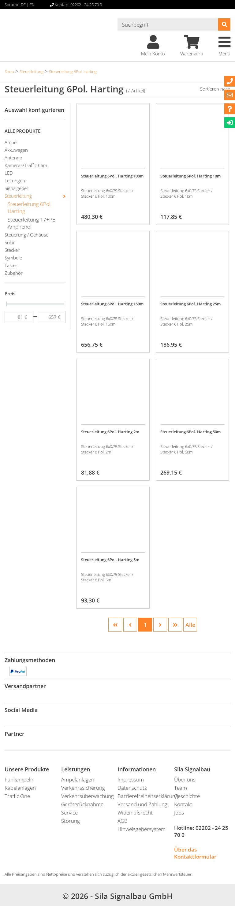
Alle (190, 624)
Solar (10, 242)
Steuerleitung (31, 71)
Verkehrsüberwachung (87, 796)
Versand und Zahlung (142, 804)
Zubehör (14, 273)
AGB (123, 820)
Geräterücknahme (82, 804)
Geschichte (187, 796)
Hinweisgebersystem (142, 829)
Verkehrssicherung (83, 787)
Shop (9, 71)
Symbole (13, 258)
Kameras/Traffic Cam (26, 165)
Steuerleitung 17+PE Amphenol (31, 223)
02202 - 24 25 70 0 (201, 831)
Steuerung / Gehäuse (26, 235)
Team (180, 787)
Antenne (13, 158)
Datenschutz (132, 787)
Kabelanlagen (20, 787)
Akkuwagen (16, 150)
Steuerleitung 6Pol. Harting (73, 71)
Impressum (131, 779)
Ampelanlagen (77, 779)
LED (9, 173)
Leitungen (15, 180)
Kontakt (183, 804)
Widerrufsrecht (135, 812)
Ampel (11, 142)
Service (69, 812)
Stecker (12, 250)
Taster (11, 265)
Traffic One (17, 796)
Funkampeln (19, 779)
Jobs (179, 812)
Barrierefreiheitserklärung (146, 796)
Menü (224, 46)
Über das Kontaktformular (195, 853)
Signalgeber (16, 188)
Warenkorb (191, 46)
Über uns (185, 779)
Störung (70, 820)
